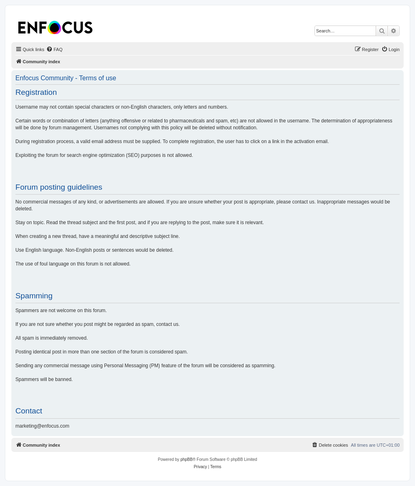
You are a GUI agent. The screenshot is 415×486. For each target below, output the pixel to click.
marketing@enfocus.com (42, 426)
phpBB (186, 459)
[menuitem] (54, 49)
